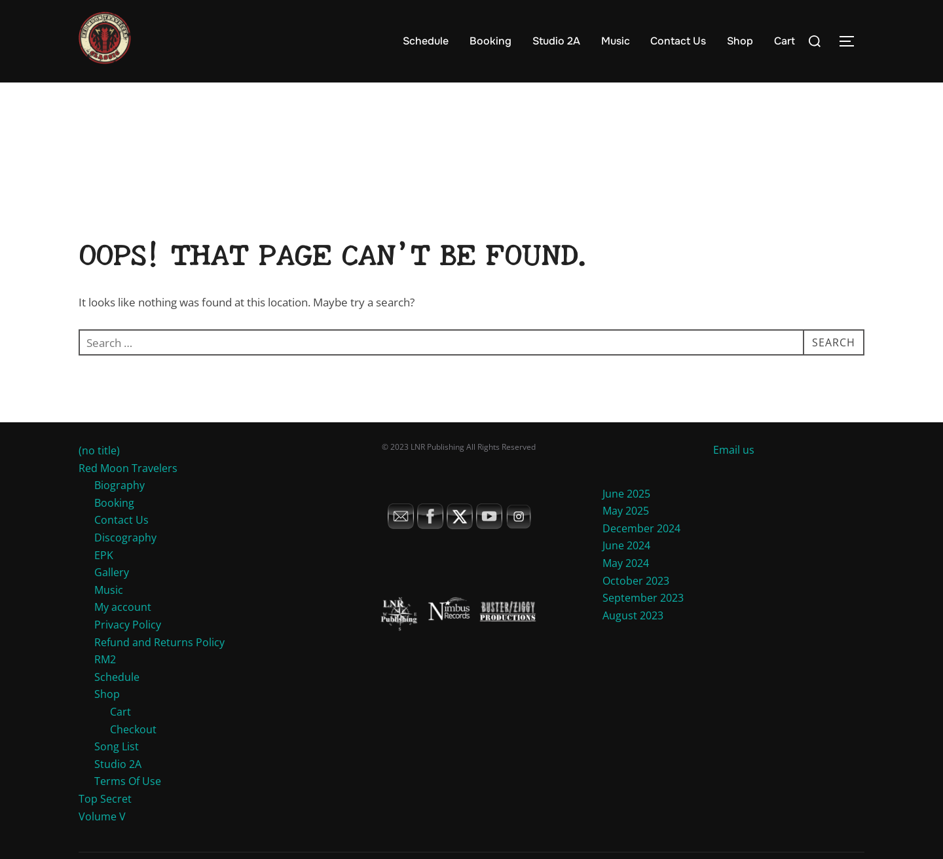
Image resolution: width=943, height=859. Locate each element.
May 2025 (625, 536)
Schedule (426, 41)
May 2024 (625, 588)
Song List (116, 772)
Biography (119, 510)
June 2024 (626, 571)
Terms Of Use (127, 806)
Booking (490, 41)
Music (615, 41)
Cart (784, 41)
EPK (103, 580)
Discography (125, 562)
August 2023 (632, 640)
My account (122, 632)
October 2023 (635, 605)
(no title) (99, 475)
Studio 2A (556, 41)
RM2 (105, 685)
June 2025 (626, 518)
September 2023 (643, 623)
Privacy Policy (127, 649)
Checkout (133, 754)
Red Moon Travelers (128, 493)
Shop (740, 41)
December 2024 (641, 553)
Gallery (111, 598)
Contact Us (678, 41)
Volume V (102, 841)
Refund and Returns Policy (159, 667)
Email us (733, 474)
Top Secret (105, 823)
